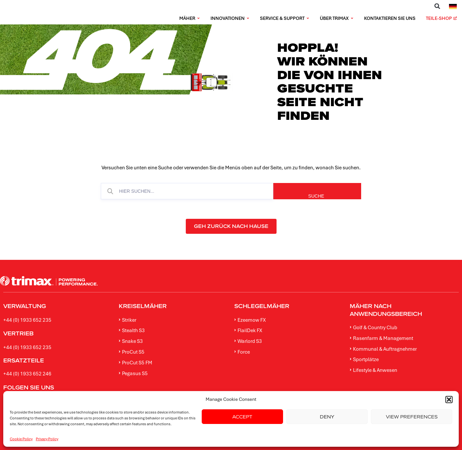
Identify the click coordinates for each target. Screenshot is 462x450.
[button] (437, 6)
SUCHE (338, 196)
